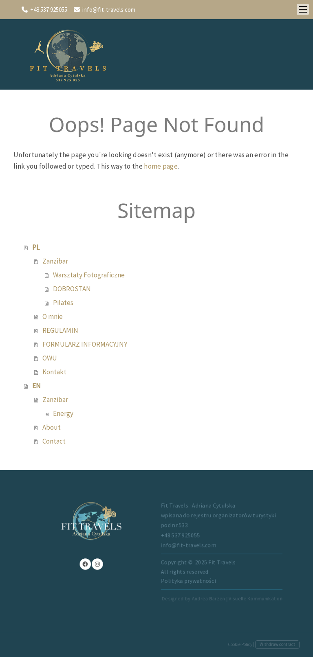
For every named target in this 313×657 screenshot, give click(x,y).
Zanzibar (55, 261)
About (51, 427)
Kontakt (54, 371)
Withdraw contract (277, 644)
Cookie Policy (240, 644)
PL (36, 247)
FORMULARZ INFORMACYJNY (84, 344)
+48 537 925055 (48, 9)
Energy (63, 413)
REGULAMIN (60, 330)
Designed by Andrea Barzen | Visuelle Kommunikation (207, 587)
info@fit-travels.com (108, 9)
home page (161, 166)
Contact (54, 441)
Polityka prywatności (181, 574)
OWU (49, 358)
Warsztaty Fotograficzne (89, 274)
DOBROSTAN (72, 288)
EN (36, 385)
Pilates (63, 302)
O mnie (52, 316)
